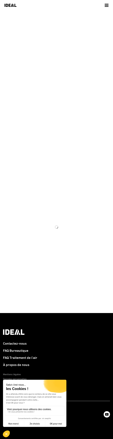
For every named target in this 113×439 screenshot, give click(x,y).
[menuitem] (107, 4)
